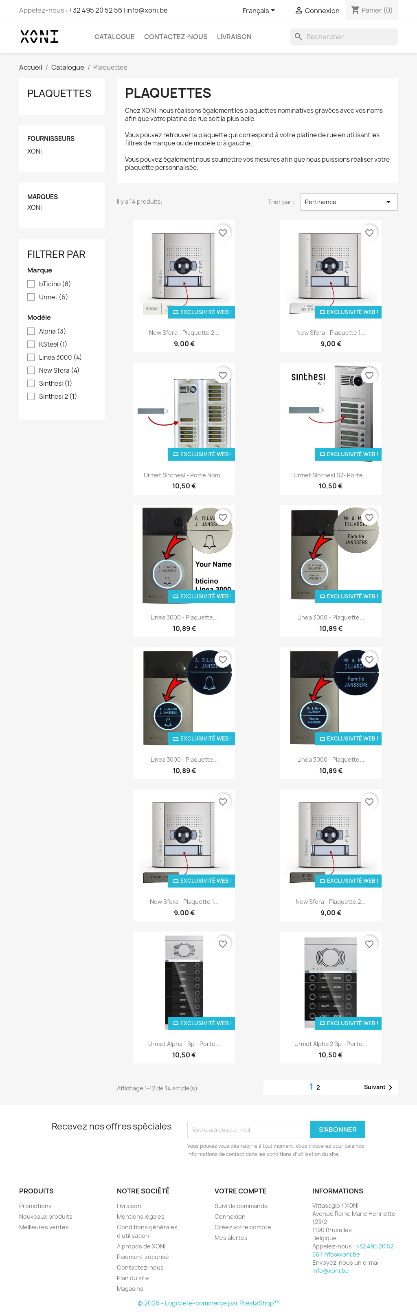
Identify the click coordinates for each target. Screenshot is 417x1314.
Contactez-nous (176, 36)
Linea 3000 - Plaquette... (184, 617)
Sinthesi (55, 384)
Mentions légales (141, 1216)
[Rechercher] (344, 37)
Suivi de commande (241, 1206)
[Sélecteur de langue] (260, 11)
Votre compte (241, 1191)
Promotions (35, 1206)
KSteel (53, 345)
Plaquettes (59, 93)
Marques (42, 197)
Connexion (230, 1216)
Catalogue (114, 36)
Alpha (52, 331)
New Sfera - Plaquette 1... (330, 332)
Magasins (130, 1288)
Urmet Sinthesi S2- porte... (331, 475)
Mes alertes (231, 1237)
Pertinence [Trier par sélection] (349, 202)
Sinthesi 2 (58, 397)
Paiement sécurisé (143, 1257)
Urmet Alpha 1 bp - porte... (184, 1044)
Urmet (53, 297)
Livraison (234, 36)
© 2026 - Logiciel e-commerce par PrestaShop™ (209, 1303)
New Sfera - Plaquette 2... (184, 332)
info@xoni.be (330, 1270)
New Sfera (59, 371)
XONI (34, 151)
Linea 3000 (60, 358)
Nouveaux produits (45, 1216)
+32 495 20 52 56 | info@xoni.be (118, 10)
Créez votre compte (243, 1227)
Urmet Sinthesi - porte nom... (184, 475)
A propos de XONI (141, 1246)
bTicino (55, 284)
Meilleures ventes (44, 1227)
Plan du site (133, 1278)
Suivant (379, 1087)
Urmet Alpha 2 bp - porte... (330, 1044)
